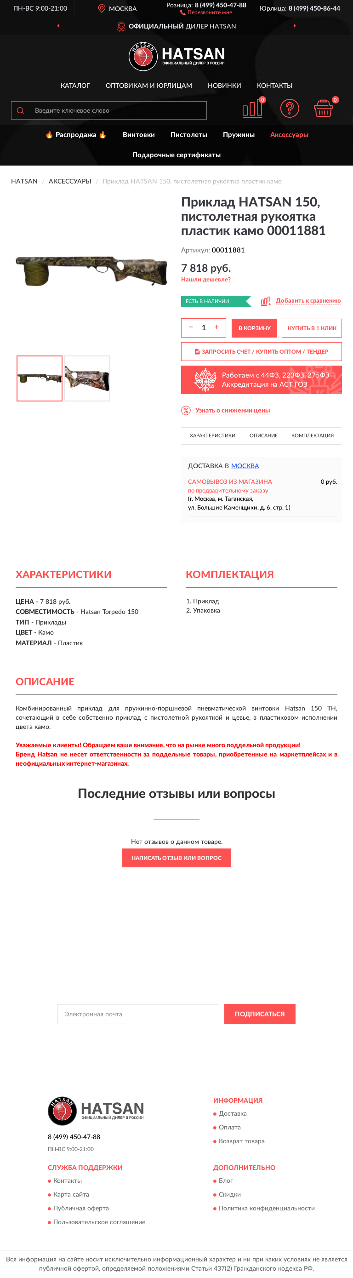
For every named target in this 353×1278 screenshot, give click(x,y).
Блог (226, 1181)
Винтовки (139, 135)
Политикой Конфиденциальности (221, 1034)
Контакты (275, 86)
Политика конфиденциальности (267, 1209)
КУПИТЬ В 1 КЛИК (312, 328)
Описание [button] (264, 435)
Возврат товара (242, 1141)
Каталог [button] (75, 86)
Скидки (230, 1195)
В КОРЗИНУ (255, 328)
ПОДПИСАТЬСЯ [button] (260, 1014)
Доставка (233, 1114)
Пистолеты (189, 135)
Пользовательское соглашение (99, 1223)
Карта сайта (71, 1195)
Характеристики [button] (212, 435)
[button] (206, 12)
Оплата (230, 1127)
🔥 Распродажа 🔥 (76, 135)
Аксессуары (289, 135)
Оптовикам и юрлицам (149, 86)
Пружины (239, 135)
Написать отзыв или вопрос (176, 858)
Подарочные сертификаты (176, 155)
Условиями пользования (167, 1042)
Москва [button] (245, 466)
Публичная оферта (81, 1209)
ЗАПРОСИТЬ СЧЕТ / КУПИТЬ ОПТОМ (262, 352)
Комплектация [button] (312, 435)
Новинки (224, 86)
